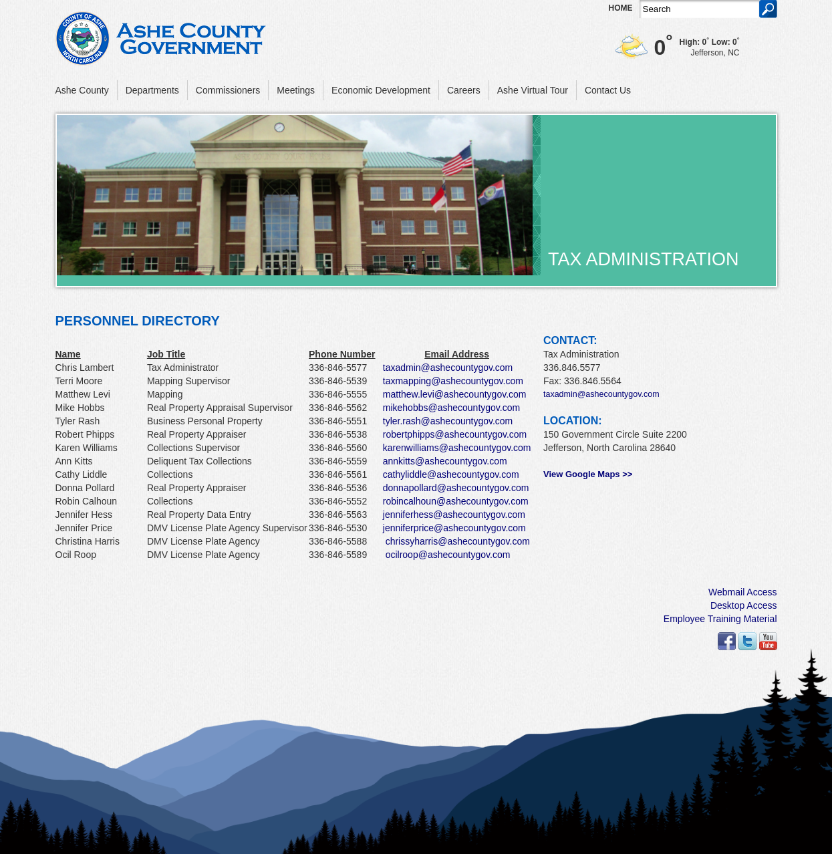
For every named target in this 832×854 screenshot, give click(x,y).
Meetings (296, 90)
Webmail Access (742, 592)
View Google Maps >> (587, 474)
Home (621, 8)
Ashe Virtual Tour (532, 90)
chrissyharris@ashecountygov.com (458, 541)
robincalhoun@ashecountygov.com (456, 501)
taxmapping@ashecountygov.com (453, 381)
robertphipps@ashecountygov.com (455, 434)
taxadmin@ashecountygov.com (448, 367)
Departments (152, 90)
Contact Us (608, 90)
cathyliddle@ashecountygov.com (451, 474)
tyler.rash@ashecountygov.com (448, 421)
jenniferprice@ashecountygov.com (454, 528)
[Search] (699, 9)
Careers (463, 90)
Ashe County (82, 90)
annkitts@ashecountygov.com (445, 461)
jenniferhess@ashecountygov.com (454, 514)
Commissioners (228, 90)
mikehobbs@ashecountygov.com (451, 407)
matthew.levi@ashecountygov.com (455, 394)
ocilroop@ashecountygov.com (448, 554)
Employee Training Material (720, 618)
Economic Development (380, 90)
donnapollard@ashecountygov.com (456, 487)
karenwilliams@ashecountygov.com (457, 447)
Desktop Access (743, 605)
